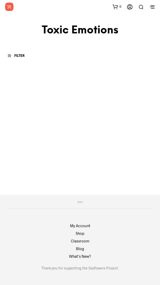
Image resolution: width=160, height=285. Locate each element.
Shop (80, 233)
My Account (80, 225)
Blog (80, 248)
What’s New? (80, 256)
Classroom (80, 241)
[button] (117, 6)
